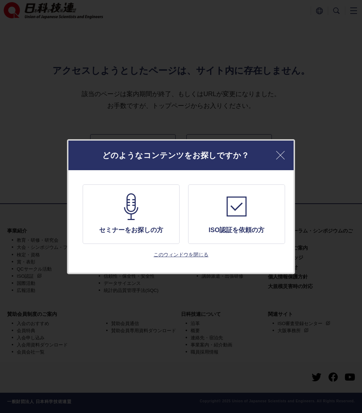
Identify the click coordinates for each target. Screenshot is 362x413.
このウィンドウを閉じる (181, 254)
